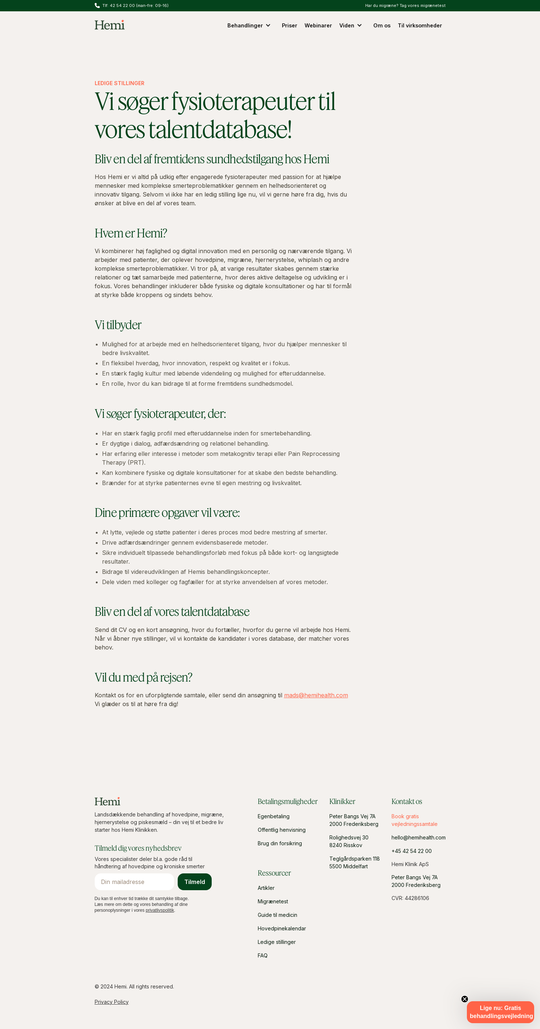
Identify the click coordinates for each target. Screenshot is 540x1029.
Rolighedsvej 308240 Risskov (349, 841)
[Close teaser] (464, 999)
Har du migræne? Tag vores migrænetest (405, 5)
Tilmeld (194, 881)
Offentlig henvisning (282, 830)
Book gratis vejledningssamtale (415, 820)
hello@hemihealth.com (419, 837)
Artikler (266, 888)
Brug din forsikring (280, 843)
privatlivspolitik (160, 910)
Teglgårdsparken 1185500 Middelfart (354, 862)
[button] (251, 25)
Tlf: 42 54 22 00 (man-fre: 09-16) (135, 5)
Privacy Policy (112, 1002)
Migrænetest (273, 901)
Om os (381, 25)
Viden (346, 25)
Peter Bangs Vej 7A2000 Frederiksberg (353, 820)
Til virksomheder (420, 25)
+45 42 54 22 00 (412, 851)
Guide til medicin (277, 915)
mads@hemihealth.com (316, 695)
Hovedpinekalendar (282, 928)
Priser (289, 25)
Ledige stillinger (277, 942)
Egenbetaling (274, 816)
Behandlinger (245, 25)
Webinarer (318, 25)
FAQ (263, 955)
